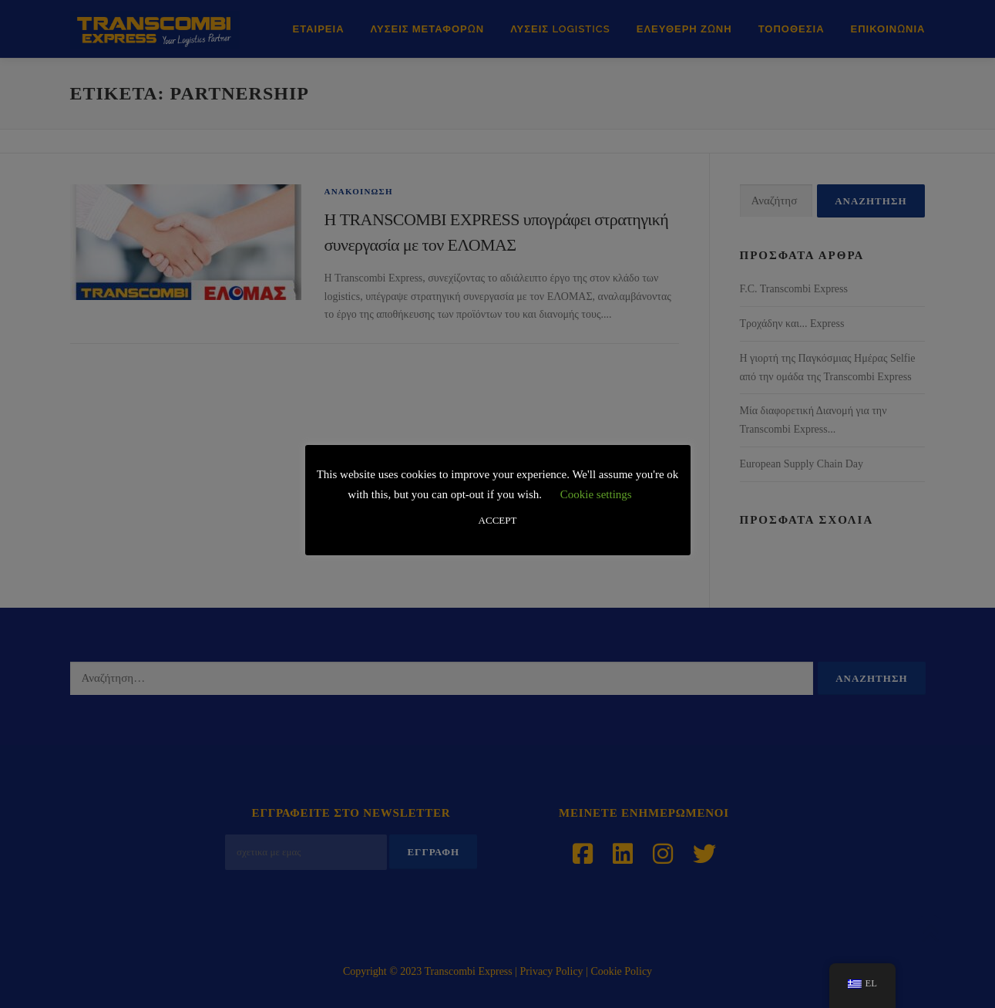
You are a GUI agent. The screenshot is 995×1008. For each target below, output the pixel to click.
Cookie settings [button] (596, 494)
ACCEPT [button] (498, 520)
